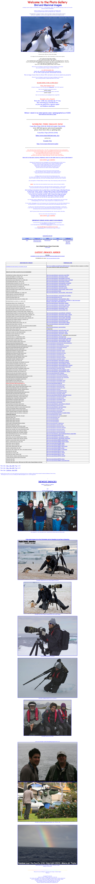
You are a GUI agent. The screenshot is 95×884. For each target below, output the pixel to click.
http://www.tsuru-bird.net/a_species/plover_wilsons (57, 436)
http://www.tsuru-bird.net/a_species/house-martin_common (59, 314)
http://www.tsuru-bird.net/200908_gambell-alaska (57, 440)
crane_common (61, 356)
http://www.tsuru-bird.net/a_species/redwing (56, 327)
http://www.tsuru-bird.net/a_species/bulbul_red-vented (58, 278)
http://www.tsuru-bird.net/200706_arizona (55, 459)
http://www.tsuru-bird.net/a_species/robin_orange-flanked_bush (63, 301)
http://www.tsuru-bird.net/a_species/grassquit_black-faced (57, 347)
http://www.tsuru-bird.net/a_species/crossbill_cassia (58, 306)
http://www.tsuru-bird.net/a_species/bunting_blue (55, 344)
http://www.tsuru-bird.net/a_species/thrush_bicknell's (58, 362)
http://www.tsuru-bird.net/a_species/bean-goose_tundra (56, 353)
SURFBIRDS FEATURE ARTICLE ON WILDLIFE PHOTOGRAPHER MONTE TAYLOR (47, 256)
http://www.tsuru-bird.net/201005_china (55, 435)
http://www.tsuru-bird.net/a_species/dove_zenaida (57, 333)
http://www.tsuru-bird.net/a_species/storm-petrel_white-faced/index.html (59, 342)
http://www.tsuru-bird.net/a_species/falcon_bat (56, 286)
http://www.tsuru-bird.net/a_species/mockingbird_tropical (57, 390)
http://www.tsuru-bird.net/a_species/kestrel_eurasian (56, 350)
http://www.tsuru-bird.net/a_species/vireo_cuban (57, 332)
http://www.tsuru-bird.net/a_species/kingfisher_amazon (58, 371)
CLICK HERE (47, 247)
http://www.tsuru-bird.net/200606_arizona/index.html (58, 460)
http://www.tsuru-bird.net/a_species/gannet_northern (56, 368)
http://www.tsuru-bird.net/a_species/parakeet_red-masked (59, 283)
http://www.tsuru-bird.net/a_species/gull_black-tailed (56, 432)
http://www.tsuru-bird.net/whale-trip (54, 383)
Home (27, 240)
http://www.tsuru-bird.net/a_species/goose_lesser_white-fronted (58, 377)
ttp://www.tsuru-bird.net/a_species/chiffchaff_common (58, 341)
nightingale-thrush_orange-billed (53, 94)
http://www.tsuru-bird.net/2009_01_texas (55, 454)
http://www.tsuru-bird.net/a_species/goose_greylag (55, 426)
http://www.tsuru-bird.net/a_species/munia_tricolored (58, 281)
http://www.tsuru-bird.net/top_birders (53, 258)
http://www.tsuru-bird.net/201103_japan (53, 415)
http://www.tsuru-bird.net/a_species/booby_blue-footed (58, 438)
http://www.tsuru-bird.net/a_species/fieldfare (54, 348)
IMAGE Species (41, 227)
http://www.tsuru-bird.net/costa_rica (54, 297)
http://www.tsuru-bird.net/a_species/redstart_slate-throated (57, 374)
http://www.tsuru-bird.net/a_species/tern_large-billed (58, 275)
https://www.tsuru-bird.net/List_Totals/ (47, 114)
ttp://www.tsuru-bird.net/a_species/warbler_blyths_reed (59, 339)
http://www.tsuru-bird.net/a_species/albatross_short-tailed (56, 392)
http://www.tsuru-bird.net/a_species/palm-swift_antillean (59, 295)
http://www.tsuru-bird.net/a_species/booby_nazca (57, 308)
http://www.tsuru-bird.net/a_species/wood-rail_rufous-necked (57, 375)
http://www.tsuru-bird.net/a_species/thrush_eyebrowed (58, 403)
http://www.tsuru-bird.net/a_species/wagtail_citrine (55, 386)
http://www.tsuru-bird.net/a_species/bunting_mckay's (56, 384)
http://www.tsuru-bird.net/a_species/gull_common (57, 276)
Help (58, 240)
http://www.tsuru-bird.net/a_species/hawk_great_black (58, 304)
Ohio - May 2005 (10, 466)
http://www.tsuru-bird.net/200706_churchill (56, 455)
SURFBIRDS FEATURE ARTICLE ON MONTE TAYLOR (16, 266)
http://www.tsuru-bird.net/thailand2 (53, 420)
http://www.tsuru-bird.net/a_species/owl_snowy (55, 405)
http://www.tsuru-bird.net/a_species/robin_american (47, 89)
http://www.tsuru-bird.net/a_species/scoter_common (56, 351)
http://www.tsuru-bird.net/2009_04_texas (55, 451)
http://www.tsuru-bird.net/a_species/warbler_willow (56, 409)
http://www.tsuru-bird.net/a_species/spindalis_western (56, 380)
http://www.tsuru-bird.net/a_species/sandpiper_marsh (58, 369)
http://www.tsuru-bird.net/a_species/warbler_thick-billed (59, 317)
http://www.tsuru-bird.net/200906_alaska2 (56, 444)
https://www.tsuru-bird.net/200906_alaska (55, 443)
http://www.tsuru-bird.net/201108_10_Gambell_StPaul (58, 412)
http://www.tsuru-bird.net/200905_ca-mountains (57, 449)
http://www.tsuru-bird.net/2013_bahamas (55, 373)
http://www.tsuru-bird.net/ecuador (54, 291)
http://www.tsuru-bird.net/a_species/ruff (53, 389)
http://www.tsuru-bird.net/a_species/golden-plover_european (59, 365)
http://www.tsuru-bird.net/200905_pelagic (55, 447)
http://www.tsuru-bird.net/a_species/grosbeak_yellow (58, 298)
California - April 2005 (11, 470)
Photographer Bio (47, 240)
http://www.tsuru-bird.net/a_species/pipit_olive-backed (56, 357)
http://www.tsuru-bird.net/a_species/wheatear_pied (57, 320)
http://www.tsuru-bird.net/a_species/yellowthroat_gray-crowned (58, 345)
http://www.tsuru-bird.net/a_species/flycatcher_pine (58, 330)
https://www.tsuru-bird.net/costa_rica (47, 135)
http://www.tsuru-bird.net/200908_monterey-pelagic (58, 441)
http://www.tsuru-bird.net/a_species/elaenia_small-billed (56, 396)
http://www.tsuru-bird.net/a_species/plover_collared (58, 360)
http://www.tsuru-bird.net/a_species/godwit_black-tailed (58, 366)
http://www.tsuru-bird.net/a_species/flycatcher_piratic (56, 387)
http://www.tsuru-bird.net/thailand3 (53, 421)
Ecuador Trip (47, 141)
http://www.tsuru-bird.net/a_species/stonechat (54, 411)
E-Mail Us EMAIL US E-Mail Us (47, 484)
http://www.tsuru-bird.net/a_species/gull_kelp (56, 336)
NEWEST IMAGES (47, 481)
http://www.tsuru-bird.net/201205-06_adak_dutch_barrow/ (59, 395)
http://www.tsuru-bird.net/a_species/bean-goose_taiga (56, 430)
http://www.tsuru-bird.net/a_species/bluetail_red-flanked (60, 300)
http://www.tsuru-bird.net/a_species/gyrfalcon (56, 406)
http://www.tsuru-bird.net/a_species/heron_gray (55, 378)
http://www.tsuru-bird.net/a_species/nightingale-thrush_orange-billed (61, 433)
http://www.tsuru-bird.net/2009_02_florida (56, 452)
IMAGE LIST (49, 224)
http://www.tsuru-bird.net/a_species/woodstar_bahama (58, 322)
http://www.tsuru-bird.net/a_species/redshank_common (58, 363)
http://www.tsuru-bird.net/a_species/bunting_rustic (55, 354)
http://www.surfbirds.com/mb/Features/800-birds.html (58, 266)
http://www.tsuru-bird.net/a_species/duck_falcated (55, 397)
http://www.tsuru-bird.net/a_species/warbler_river (57, 309)
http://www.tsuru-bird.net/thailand (52, 418)
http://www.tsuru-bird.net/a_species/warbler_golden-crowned (60, 289)
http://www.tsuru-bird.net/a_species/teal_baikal (55, 424)
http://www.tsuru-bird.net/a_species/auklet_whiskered (56, 393)
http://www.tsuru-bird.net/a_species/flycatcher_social (58, 284)
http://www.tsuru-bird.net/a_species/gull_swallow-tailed (58, 316)
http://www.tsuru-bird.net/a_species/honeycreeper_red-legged (60, 279)
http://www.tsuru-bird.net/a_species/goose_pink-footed (56, 427)
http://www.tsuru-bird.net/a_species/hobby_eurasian (56, 358)
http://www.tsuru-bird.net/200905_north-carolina (57, 446)
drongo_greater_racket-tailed (54, 91)
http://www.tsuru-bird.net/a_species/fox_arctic (55, 408)
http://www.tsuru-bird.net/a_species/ (42, 91)
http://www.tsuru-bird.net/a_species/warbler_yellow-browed (59, 292)
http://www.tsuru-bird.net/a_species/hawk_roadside (57, 303)
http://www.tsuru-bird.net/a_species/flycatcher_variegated (59, 338)
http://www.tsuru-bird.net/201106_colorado (54, 414)
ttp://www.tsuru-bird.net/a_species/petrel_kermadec (58, 324)
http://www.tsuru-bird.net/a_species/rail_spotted (57, 287)
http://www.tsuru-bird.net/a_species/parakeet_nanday (56, 381)
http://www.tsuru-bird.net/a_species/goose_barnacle (55, 429)
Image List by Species (37, 240)
